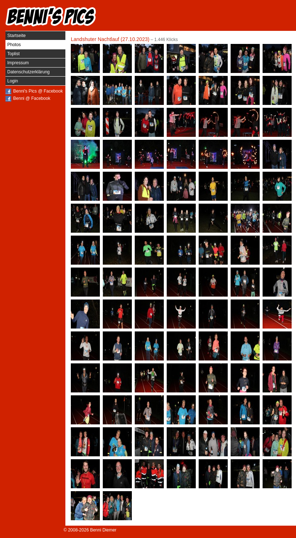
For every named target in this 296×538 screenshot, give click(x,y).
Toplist (13, 53)
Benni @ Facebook (31, 98)
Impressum (18, 62)
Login (12, 80)
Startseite (16, 35)
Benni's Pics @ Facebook (38, 91)
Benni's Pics (50, 16)
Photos (14, 44)
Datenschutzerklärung (28, 71)
